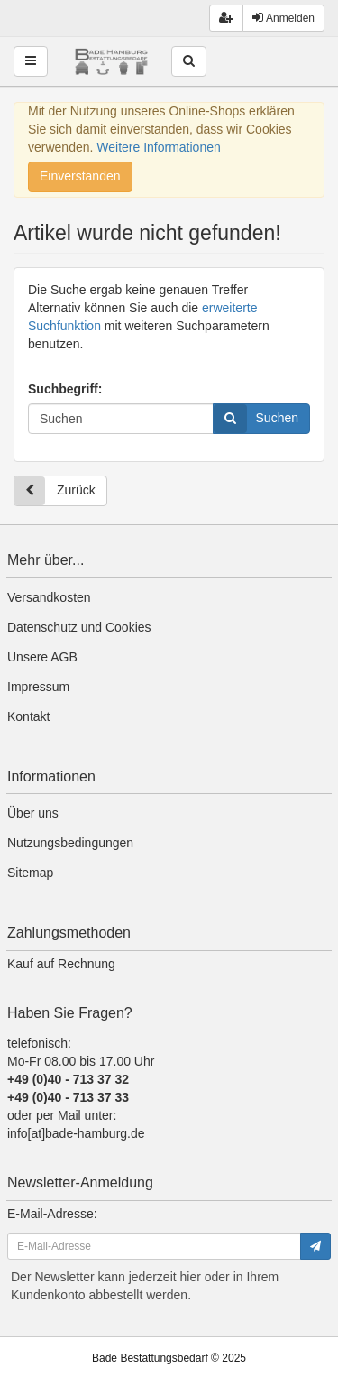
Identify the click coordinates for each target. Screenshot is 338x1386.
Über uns (33, 813)
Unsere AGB (42, 657)
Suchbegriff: (65, 389)
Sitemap (30, 872)
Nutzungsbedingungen (70, 843)
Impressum (38, 686)
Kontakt (28, 716)
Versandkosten (49, 597)
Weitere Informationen (158, 147)
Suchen (256, 418)
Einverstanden (80, 176)
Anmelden (283, 17)
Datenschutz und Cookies (79, 627)
